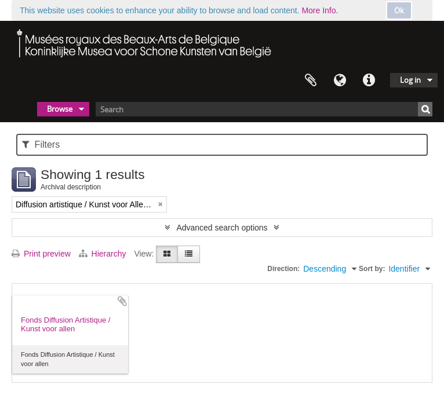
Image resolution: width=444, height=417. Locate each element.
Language (339, 80)
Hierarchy (104, 253)
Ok (399, 10)
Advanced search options (221, 227)
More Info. (319, 10)
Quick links (368, 80)
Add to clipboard (122, 301)
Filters (41, 144)
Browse (59, 109)
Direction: (283, 269)
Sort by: (372, 269)
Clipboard (310, 80)
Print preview (41, 253)
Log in (410, 80)
